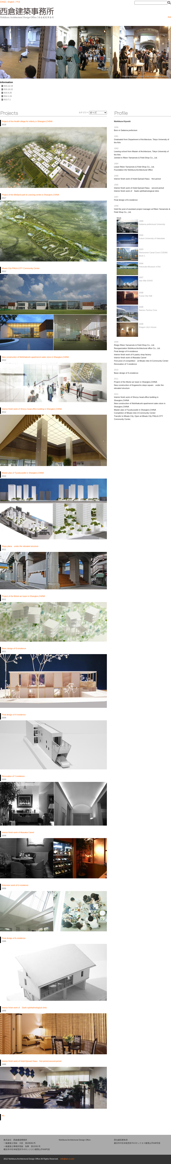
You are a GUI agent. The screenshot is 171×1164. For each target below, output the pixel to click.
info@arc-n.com (67, 1159)
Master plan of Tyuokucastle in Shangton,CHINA (23, 473)
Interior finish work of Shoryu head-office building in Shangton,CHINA (32, 409)
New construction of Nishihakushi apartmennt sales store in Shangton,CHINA (35, 357)
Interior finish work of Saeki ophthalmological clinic (24, 1008)
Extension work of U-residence (15, 885)
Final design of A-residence (13, 938)
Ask (169, 17)
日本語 (3, 2)
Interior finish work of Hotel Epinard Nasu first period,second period (31, 1061)
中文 (18, 2)
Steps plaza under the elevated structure (20, 546)
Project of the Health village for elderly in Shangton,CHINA (27, 121)
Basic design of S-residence (14, 648)
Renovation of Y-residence (13, 776)
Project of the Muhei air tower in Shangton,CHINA (23, 596)
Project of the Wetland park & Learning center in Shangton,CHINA (30, 195)
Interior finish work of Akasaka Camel (18, 832)
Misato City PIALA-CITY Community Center (21, 268)
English (11, 2)
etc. (3, 1115)
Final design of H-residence (14, 715)
